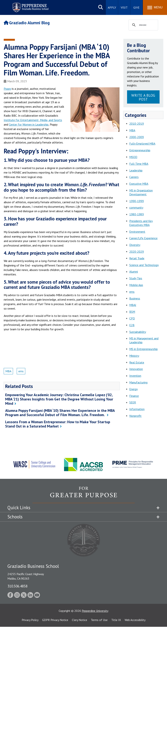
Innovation (136, 369)
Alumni (133, 271)
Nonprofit (135, 416)
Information (137, 409)
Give (136, 7)
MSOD (133, 157)
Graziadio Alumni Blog (27, 22)
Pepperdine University (95, 611)
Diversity (134, 245)
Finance (134, 396)
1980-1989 (136, 214)
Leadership (135, 170)
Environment (137, 231)
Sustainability (137, 332)
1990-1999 (136, 201)
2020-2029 (136, 251)
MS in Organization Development (141, 192)
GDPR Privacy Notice (55, 620)
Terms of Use (99, 620)
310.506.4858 (17, 586)
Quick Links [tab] (18, 508)
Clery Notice (79, 620)
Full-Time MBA (138, 164)
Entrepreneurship (139, 150)
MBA (8, 371)
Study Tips (135, 278)
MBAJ (132, 305)
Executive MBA (138, 183)
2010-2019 (136, 123)
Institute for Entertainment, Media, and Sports (33, 120)
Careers (134, 177)
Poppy (7, 89)
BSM (132, 311)
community (136, 207)
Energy (133, 389)
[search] (142, 25)
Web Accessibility (135, 620)
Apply (112, 7)
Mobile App (136, 285)
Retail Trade (136, 258)
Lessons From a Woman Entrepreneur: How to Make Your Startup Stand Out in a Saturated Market (57, 424)
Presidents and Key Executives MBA (141, 223)
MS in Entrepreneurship (143, 349)
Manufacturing (138, 382)
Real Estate (136, 362)
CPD (132, 318)
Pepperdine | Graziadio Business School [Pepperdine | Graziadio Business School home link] (25, 5)
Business (134, 298)
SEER (132, 402)
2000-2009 (136, 137)
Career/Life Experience (143, 238)
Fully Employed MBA (142, 143)
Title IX (116, 620)
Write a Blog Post (143, 97)
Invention (135, 375)
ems (21, 371)
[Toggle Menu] (155, 7)
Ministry (134, 356)
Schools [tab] (14, 517)
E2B (131, 325)
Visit (124, 7)
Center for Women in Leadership (28, 124)
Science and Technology (144, 265)
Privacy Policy (30, 620)
